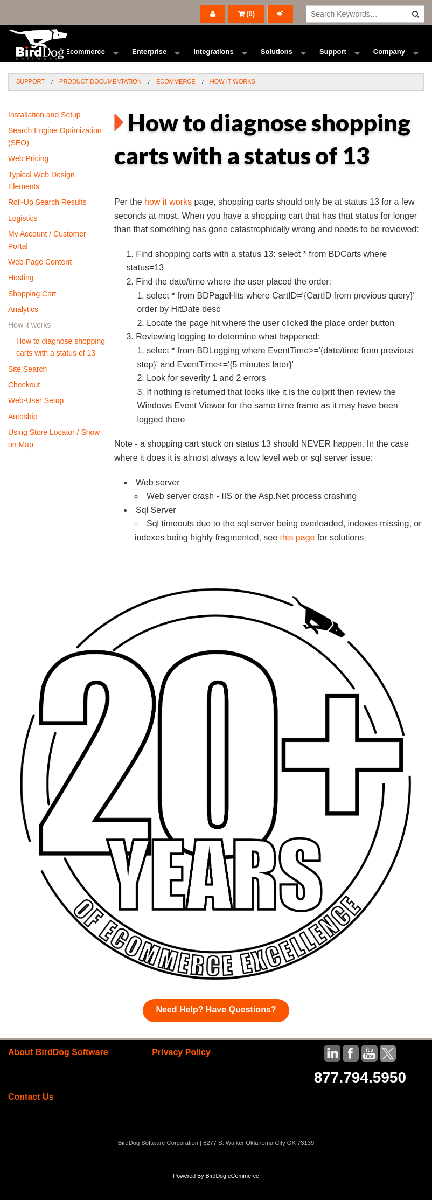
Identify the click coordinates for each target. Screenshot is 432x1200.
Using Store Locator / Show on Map (54, 458)
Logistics (22, 237)
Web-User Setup (36, 420)
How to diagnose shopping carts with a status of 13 (60, 366)
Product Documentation (100, 101)
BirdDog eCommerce (232, 1195)
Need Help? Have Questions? (216, 1028)
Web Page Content (40, 282)
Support (332, 62)
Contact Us (30, 1116)
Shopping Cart (32, 313)
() (246, 14)
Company (389, 62)
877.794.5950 (360, 1096)
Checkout (24, 404)
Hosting (20, 297)
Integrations (213, 62)
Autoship (22, 436)
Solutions (276, 62)
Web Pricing (28, 178)
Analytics (23, 329)
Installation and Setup (44, 134)
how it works (168, 221)
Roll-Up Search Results (47, 222)
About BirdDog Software (58, 1071)
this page (297, 557)
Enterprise (149, 62)
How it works (232, 101)
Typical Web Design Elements (41, 200)
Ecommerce (85, 62)
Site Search (27, 388)
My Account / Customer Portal (47, 259)
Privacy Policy (181, 1071)
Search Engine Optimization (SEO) (55, 156)
